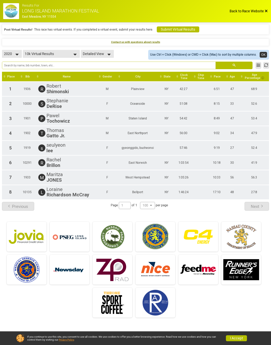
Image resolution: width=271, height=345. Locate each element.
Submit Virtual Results (178, 29)
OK (263, 55)
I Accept (236, 338)
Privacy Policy (66, 339)
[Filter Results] (258, 65)
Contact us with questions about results (135, 42)
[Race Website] (12, 11)
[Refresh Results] (266, 65)
